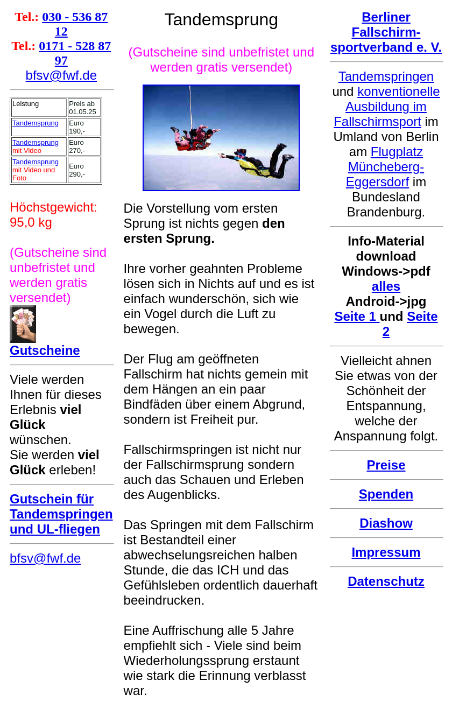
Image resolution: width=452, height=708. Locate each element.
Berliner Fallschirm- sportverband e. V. (386, 32)
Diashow (386, 523)
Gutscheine (45, 350)
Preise (385, 465)
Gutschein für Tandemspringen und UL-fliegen (61, 514)
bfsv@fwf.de (61, 75)
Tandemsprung (35, 123)
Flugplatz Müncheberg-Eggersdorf (385, 166)
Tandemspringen (386, 76)
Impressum (385, 552)
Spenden (386, 494)
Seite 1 (356, 316)
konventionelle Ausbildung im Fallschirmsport (387, 106)
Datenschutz (386, 581)
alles (386, 286)
